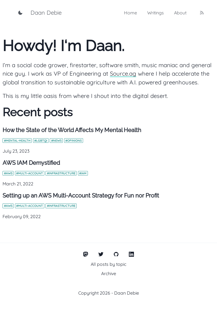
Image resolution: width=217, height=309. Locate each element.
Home (130, 13)
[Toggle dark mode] (20, 13)
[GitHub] (116, 254)
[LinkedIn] (131, 254)
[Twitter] (101, 254)
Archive (108, 273)
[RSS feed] (202, 13)
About (180, 13)
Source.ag (123, 73)
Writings (155, 13)
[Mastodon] (85, 254)
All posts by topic (108, 264)
